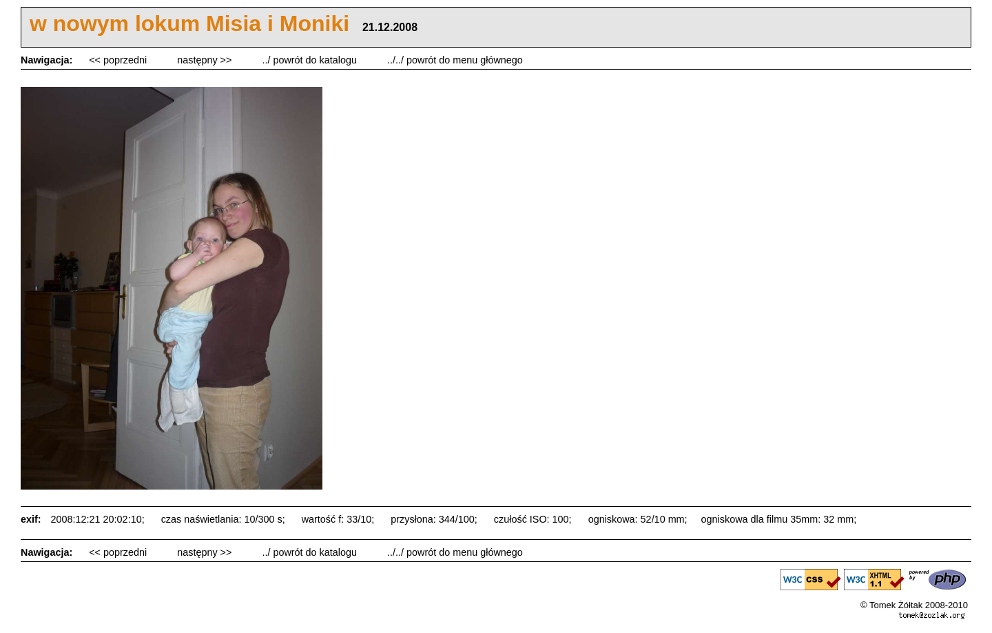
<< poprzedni (119, 60)
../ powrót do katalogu (311, 60)
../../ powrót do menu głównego (455, 60)
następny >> (205, 60)
